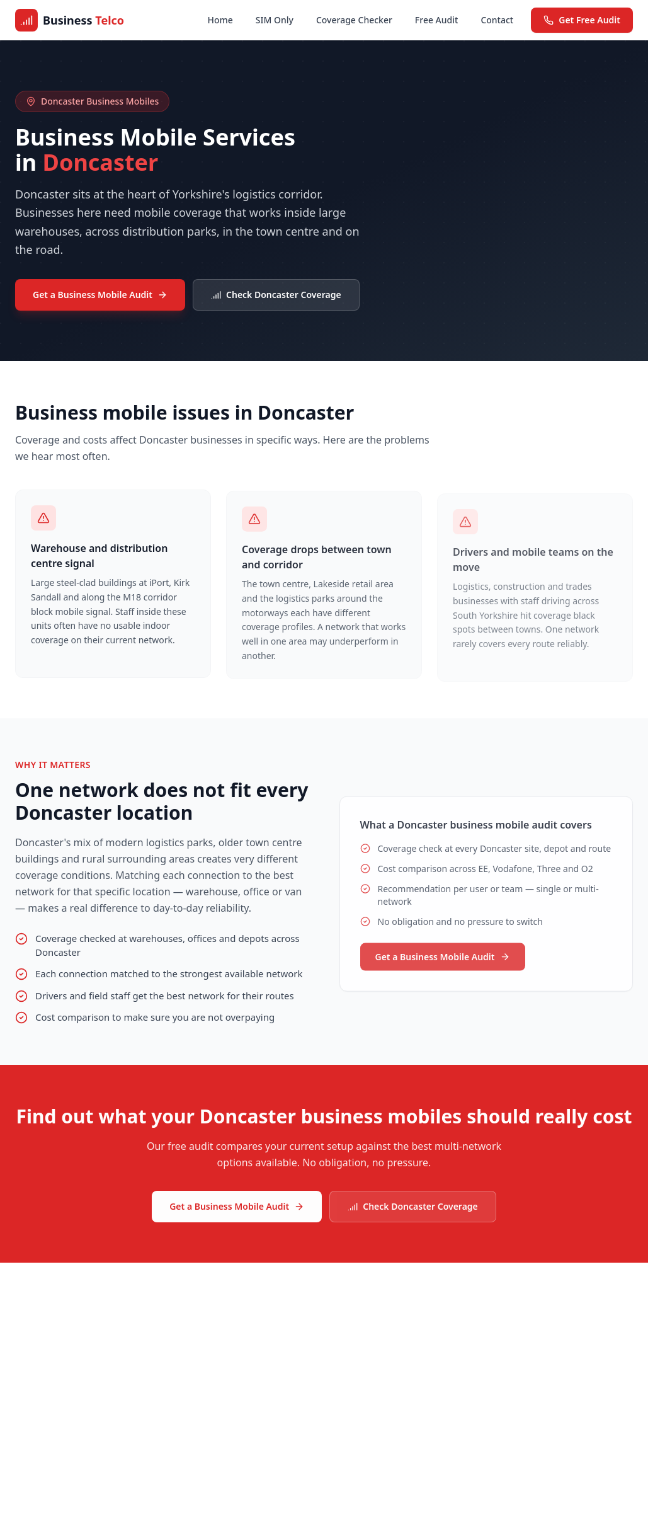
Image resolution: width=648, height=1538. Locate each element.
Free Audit (436, 20)
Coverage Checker (354, 20)
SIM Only (274, 20)
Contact (496, 20)
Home (220, 20)
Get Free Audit (581, 20)
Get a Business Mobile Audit (100, 295)
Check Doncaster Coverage (276, 295)
